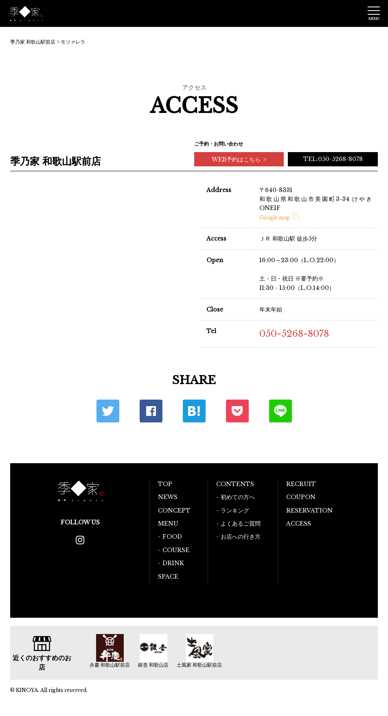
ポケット (237, 411)
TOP (165, 484)
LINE (280, 411)
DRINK (173, 563)
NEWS (168, 497)
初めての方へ (238, 497)
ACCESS (298, 523)
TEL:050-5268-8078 (333, 159)
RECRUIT (301, 484)
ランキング (235, 510)
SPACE (168, 576)
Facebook (151, 411)
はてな (194, 411)
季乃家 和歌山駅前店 (32, 42)
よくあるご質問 (241, 523)
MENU (168, 523)
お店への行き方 (241, 536)
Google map (279, 217)
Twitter (107, 411)
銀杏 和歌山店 (153, 665)
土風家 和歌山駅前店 (199, 665)
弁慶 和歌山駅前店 (110, 665)
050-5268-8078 (294, 333)
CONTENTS (235, 484)
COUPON (301, 497)
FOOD (172, 536)
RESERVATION (309, 510)
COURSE (175, 550)
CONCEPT (174, 510)
